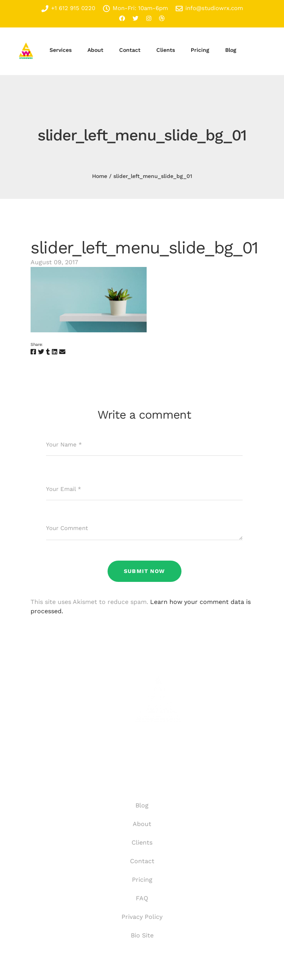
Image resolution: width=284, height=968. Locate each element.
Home (99, 176)
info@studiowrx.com (209, 8)
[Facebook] (33, 352)
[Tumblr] (48, 352)
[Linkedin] (54, 352)
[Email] (62, 352)
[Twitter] (41, 352)
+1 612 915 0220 (68, 8)
